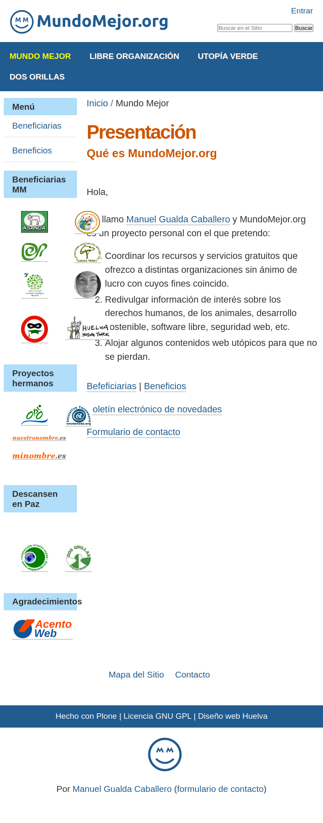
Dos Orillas (37, 76)
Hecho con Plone (86, 716)
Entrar (302, 10)
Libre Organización (134, 56)
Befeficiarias (111, 386)
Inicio (97, 103)
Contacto (192, 674)
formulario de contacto (220, 789)
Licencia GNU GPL (157, 716)
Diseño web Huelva (232, 716)
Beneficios (165, 386)
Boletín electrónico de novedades (154, 409)
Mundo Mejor (40, 56)
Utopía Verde (228, 56)
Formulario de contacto (133, 432)
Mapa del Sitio (136, 674)
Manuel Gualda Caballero (178, 219)
